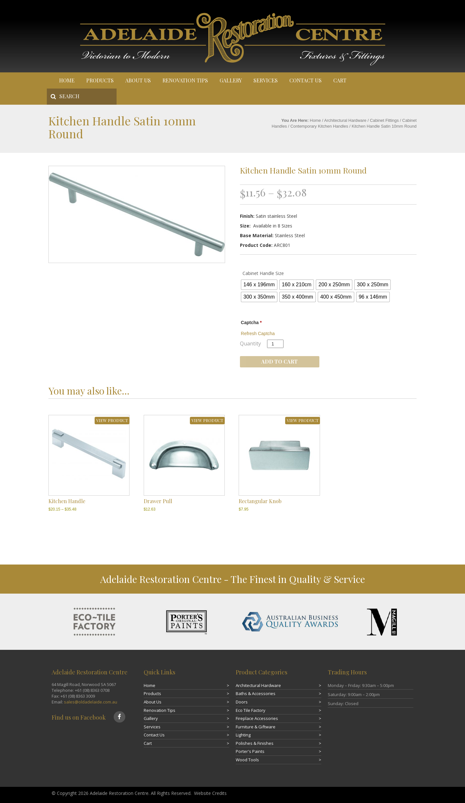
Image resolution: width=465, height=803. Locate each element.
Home (67, 80)
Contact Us (305, 80)
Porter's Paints (250, 751)
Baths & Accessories (255, 693)
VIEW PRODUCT (112, 420)
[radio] (259, 285)
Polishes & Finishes (255, 743)
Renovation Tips (185, 80)
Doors (242, 702)
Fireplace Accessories (257, 718)
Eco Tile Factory (250, 710)
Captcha (251, 322)
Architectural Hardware (345, 120)
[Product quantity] (275, 344)
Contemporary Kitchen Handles (319, 126)
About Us (138, 80)
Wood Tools (247, 760)
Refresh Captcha (258, 333)
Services (265, 80)
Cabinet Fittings (384, 120)
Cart (339, 80)
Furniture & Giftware (255, 727)
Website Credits (210, 793)
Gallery (231, 80)
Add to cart (279, 361)
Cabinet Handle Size (263, 273)
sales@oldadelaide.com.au (90, 702)
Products (100, 80)
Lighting (243, 735)
